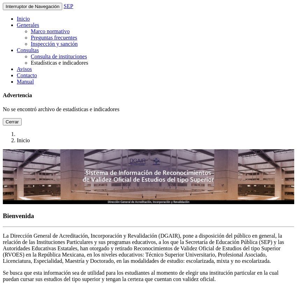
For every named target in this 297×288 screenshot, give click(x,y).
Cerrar (12, 121)
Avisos (24, 69)
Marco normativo (50, 31)
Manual (25, 82)
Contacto (27, 75)
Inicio (23, 19)
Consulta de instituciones (59, 56)
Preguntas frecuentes (54, 38)
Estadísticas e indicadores (59, 63)
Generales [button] (28, 25)
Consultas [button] (28, 50)
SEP (68, 6)
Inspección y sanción (54, 44)
